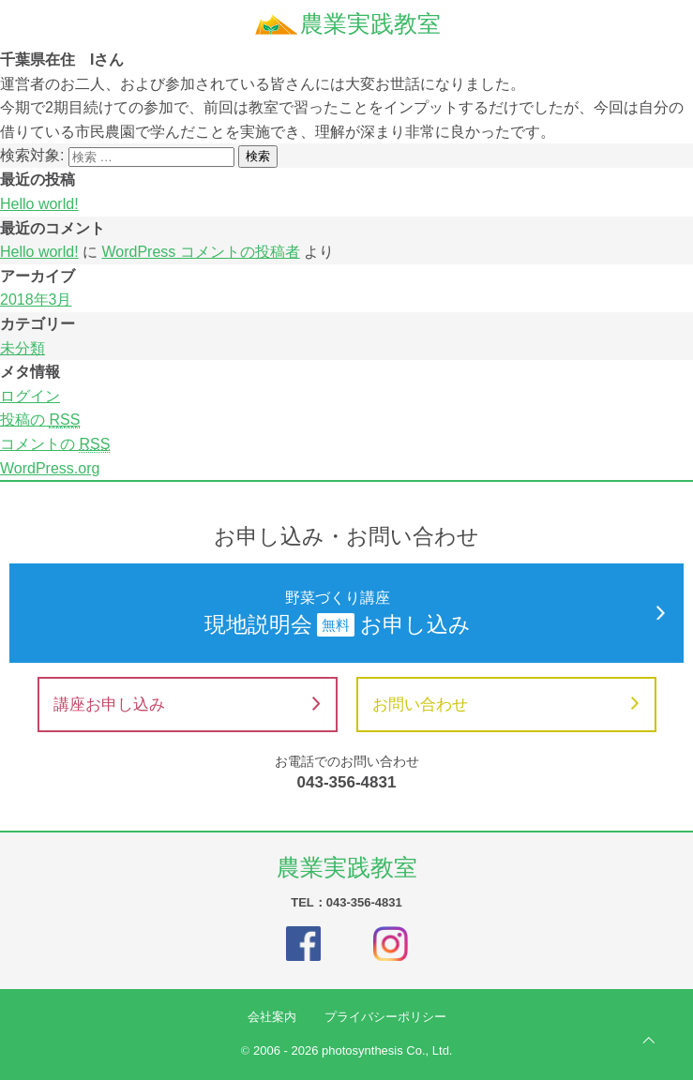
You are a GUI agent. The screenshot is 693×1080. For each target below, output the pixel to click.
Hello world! (39, 204)
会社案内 (272, 1017)
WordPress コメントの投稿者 (200, 252)
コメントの (55, 444)
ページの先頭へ (649, 1040)
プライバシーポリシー (385, 1017)
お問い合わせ (505, 704)
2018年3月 (36, 300)
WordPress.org (49, 468)
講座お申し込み (186, 704)
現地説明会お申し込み (346, 612)
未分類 (22, 348)
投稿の (40, 420)
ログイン (30, 396)
